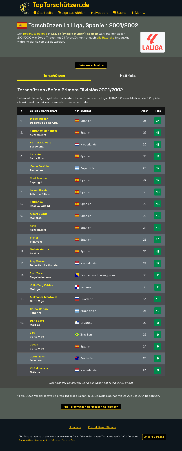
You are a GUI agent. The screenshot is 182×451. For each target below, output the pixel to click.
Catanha (35, 154)
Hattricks (128, 75)
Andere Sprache (154, 436)
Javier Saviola (39, 166)
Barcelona (37, 146)
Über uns (75, 427)
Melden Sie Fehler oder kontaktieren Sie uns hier (47, 440)
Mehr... (138, 13)
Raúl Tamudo (38, 178)
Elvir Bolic (36, 273)
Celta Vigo (37, 158)
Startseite (43, 13)
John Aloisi (37, 356)
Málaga (35, 289)
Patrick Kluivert (40, 142)
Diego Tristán (39, 118)
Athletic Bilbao (40, 194)
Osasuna (36, 360)
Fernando (36, 202)
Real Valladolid (40, 206)
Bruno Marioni (39, 309)
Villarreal (36, 241)
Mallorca (36, 218)
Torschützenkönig (35, 33)
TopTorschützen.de (61, 5)
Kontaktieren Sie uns (102, 427)
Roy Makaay (38, 261)
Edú (32, 332)
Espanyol (36, 182)
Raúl (33, 225)
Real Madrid (38, 134)
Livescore (99, 13)
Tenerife (35, 313)
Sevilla (34, 253)
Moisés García (39, 249)
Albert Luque (38, 214)
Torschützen (54, 75)
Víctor (34, 237)
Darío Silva (37, 320)
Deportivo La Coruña (44, 122)
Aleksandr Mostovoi (43, 297)
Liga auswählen (72, 13)
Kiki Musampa (39, 368)
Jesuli (34, 344)
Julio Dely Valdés (41, 285)
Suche (120, 13)
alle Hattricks (105, 37)
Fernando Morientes (43, 130)
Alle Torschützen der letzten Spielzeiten (91, 406)
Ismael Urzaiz (38, 190)
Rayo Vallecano (40, 277)
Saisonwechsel (91, 65)
